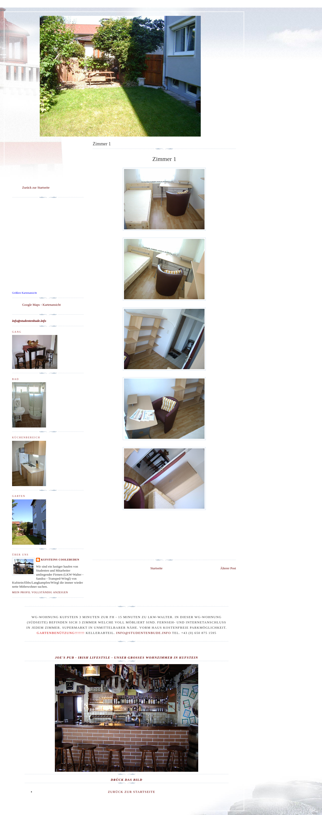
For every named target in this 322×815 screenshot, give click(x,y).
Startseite (156, 568)
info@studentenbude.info (143, 633)
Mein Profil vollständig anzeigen (40, 592)
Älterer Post (228, 568)
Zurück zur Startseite (36, 187)
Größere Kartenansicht (24, 292)
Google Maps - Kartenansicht (41, 305)
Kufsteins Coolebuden (60, 559)
